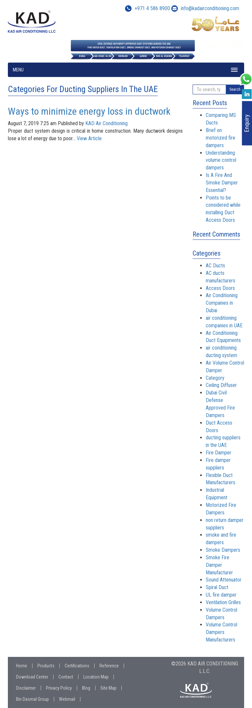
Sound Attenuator (224, 580)
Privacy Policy (59, 688)
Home (21, 665)
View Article (89, 138)
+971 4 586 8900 (147, 8)
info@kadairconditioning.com (210, 8)
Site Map (108, 688)
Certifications (77, 665)
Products (45, 665)
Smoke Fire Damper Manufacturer (219, 565)
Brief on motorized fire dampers (220, 137)
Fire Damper (218, 453)
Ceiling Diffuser (221, 385)
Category (215, 378)
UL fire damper (221, 595)
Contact (65, 677)
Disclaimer (26, 688)
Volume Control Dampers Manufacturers (221, 632)
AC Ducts (215, 265)
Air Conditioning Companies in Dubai (222, 303)
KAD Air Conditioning (106, 123)
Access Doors (220, 288)
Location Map (96, 677)
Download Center (32, 677)
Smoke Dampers (223, 550)
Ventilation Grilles (223, 602)
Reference (109, 665)
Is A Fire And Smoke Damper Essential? (222, 182)
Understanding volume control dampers (221, 160)
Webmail (67, 699)
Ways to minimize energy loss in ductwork (89, 111)
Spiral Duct (217, 587)
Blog (86, 688)
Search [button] (235, 89)
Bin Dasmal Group (32, 699)
